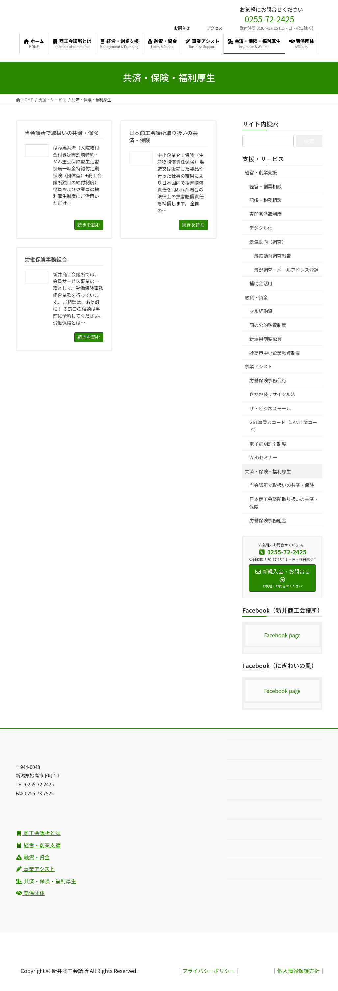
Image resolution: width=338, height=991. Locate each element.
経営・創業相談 (265, 186)
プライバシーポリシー (208, 971)
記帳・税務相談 (265, 200)
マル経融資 (260, 311)
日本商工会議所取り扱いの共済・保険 (284, 503)
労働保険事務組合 (267, 520)
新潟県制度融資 (265, 338)
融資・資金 (256, 297)
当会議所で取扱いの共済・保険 (281, 485)
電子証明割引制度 (267, 443)
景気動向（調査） (267, 241)
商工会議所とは (38, 833)
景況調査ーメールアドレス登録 (286, 269)
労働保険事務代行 (267, 380)
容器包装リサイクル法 (272, 394)
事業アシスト (258, 366)
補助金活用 (260, 283)
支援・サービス (263, 158)
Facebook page (282, 635)
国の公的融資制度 (267, 325)
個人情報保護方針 (298, 971)
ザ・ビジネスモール (270, 408)
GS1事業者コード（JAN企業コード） (283, 426)
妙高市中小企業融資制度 (274, 352)
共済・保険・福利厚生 (268, 471)
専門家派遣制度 (265, 214)
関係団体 (30, 893)
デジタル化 (260, 227)
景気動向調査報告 (272, 255)
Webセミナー (263, 457)
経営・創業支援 (261, 172)
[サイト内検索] (268, 141)
